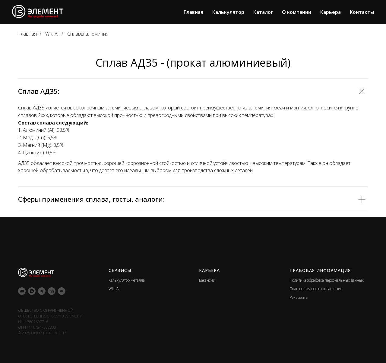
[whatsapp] (32, 291)
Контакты (362, 12)
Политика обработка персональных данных (327, 280)
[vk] (61, 291)
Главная (193, 12)
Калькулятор (228, 12)
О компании (296, 12)
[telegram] (42, 291)
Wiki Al (52, 34)
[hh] (51, 291)
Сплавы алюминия (88, 34)
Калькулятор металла (127, 280)
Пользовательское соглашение (316, 288)
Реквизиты (299, 297)
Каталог (263, 12)
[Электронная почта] (22, 291)
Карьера (330, 12)
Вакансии (207, 280)
